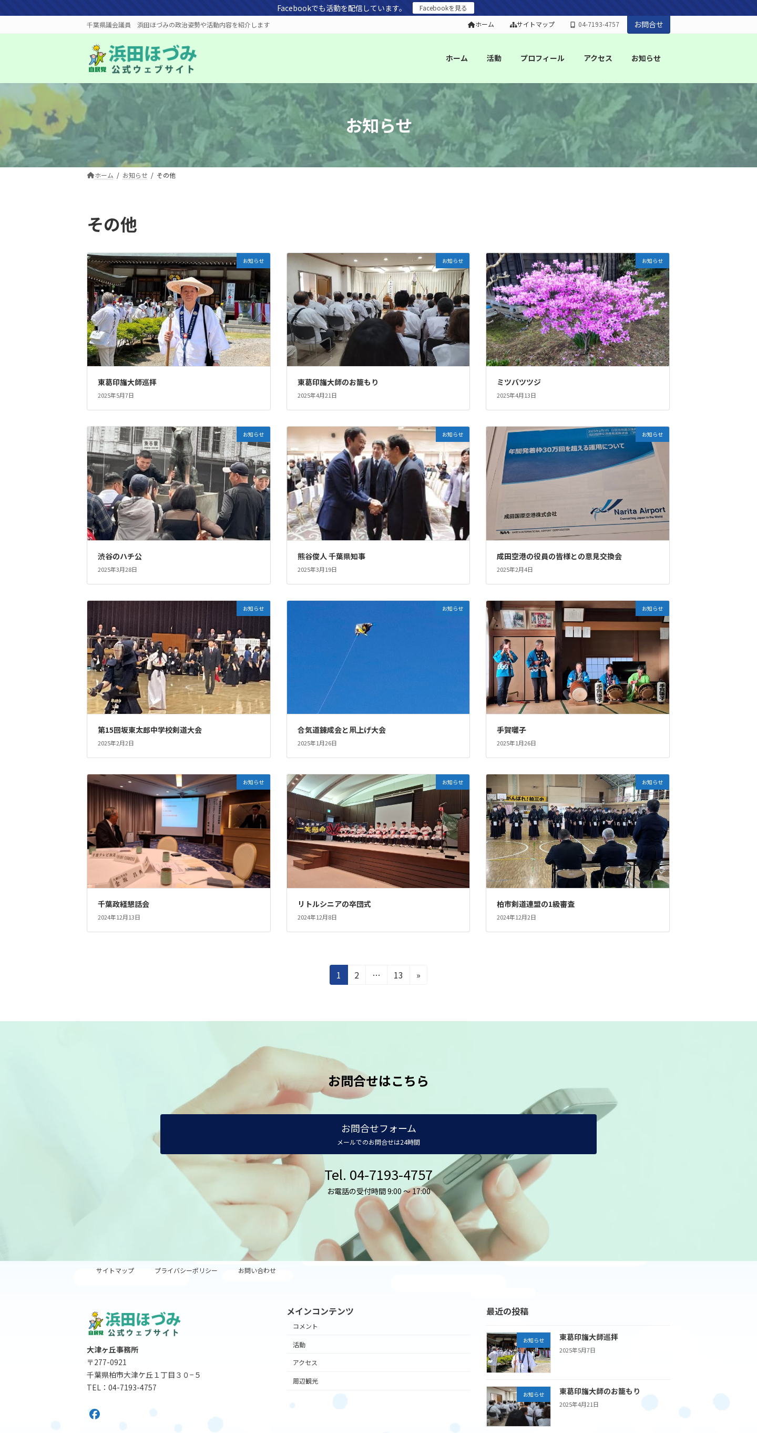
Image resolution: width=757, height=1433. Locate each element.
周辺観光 (305, 1380)
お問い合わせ (257, 1270)
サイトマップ (532, 24)
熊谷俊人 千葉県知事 (331, 556)
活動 (299, 1344)
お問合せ (648, 24)
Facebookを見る (443, 7)
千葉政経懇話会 (123, 904)
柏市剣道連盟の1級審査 (536, 904)
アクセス (305, 1362)
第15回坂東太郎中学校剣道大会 (150, 729)
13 (398, 976)
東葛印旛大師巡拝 (127, 382)
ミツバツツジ (519, 382)
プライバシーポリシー (186, 1270)
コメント (305, 1325)
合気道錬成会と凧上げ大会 (342, 729)
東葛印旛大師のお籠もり (338, 382)
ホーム (481, 24)
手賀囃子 (511, 729)
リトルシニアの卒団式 (334, 904)
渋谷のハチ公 (120, 556)
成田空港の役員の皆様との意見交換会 (559, 556)
